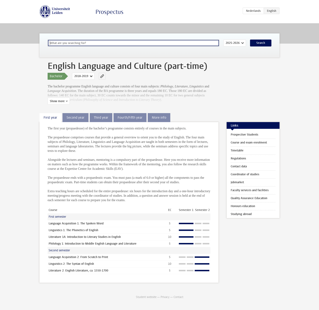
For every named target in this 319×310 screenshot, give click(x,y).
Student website (146, 297)
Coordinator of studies (245, 174)
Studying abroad (241, 214)
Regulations (238, 158)
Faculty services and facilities (250, 190)
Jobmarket (237, 182)
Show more (57, 101)
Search (260, 43)
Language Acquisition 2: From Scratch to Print (78, 257)
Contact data (239, 166)
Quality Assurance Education (249, 198)
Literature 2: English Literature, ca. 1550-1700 (78, 270)
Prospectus (109, 12)
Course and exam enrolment (249, 143)
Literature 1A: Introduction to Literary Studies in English (85, 237)
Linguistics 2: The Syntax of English (71, 264)
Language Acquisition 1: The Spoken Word (76, 223)
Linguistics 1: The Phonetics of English (73, 230)
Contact (178, 297)
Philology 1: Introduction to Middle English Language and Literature (93, 244)
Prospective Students (244, 135)
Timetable (237, 150)
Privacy (165, 297)
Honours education (243, 206)
